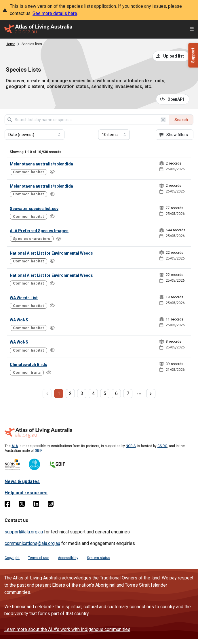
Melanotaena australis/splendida (41, 164)
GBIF (38, 451)
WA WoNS (19, 320)
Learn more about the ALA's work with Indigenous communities (67, 629)
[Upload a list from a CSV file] (171, 56)
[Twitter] (22, 505)
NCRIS (131, 446)
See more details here (55, 13)
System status (98, 558)
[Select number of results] (114, 134)
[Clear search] (163, 119)
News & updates (22, 481)
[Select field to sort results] (34, 134)
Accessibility (68, 558)
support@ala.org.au (24, 532)
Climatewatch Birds (28, 364)
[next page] (150, 393)
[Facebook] (7, 505)
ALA (15, 446)
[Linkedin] (36, 505)
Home (10, 44)
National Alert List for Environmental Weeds (51, 253)
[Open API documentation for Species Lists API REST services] (173, 99)
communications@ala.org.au (32, 543)
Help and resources (26, 492)
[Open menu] (192, 29)
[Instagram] (51, 505)
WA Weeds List (24, 297)
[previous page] (47, 393)
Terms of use (38, 558)
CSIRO (162, 446)
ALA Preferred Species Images (39, 230)
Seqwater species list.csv (34, 208)
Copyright (12, 558)
